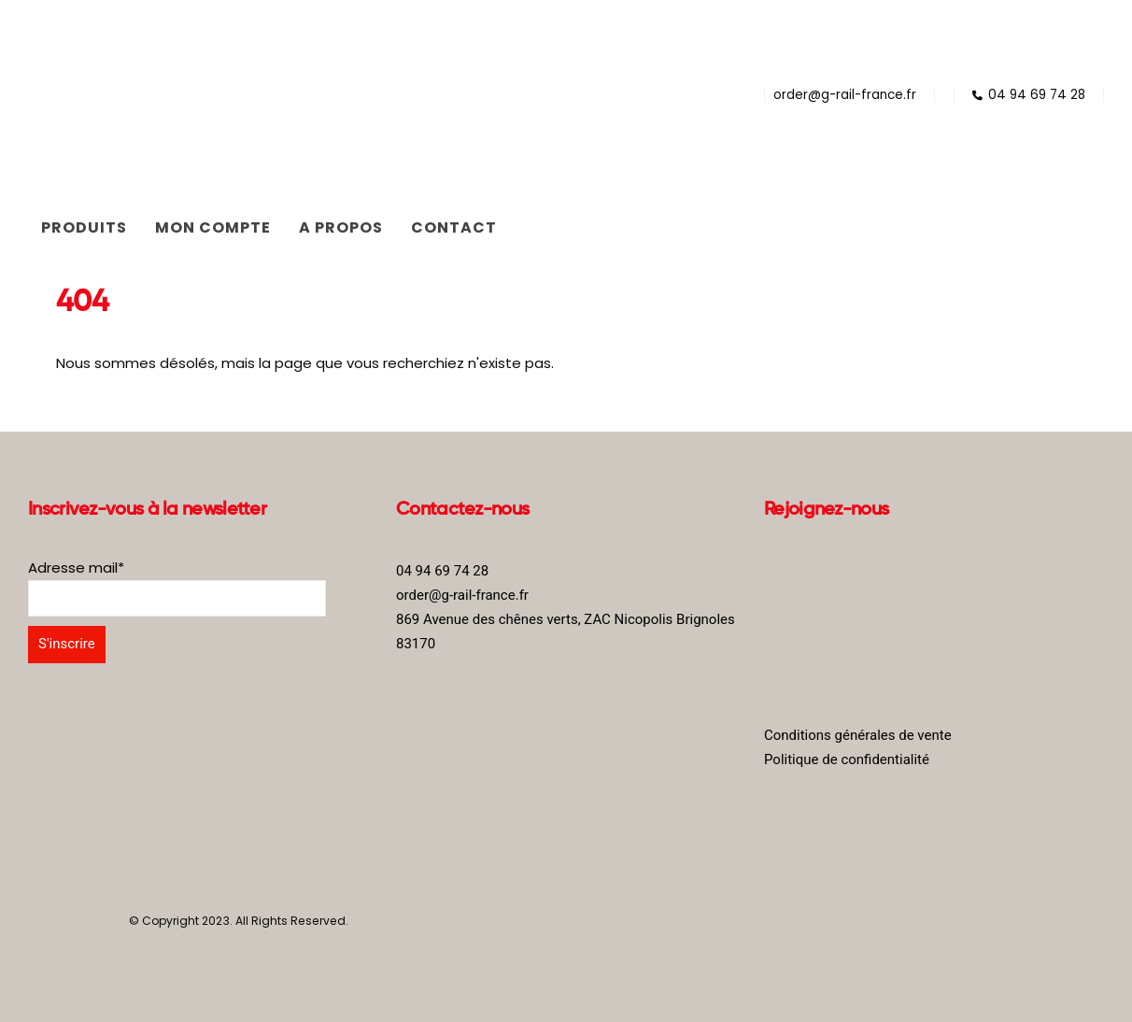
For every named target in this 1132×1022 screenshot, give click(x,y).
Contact (454, 227)
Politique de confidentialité (846, 759)
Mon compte (213, 227)
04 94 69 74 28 (1028, 95)
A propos (341, 227)
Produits (84, 227)
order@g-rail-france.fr (844, 95)
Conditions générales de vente (858, 735)
